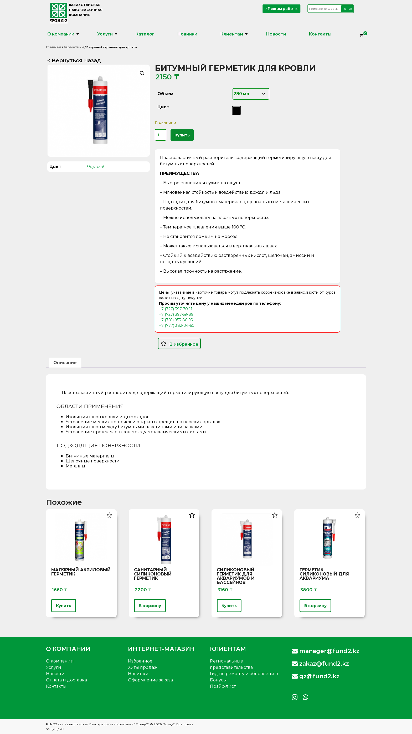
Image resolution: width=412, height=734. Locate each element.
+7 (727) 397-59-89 (176, 314)
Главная (53, 47)
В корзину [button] (150, 605)
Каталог (144, 34)
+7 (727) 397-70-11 (175, 309)
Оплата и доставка (66, 679)
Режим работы (282, 8)
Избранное (140, 661)
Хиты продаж (142, 667)
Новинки (187, 34)
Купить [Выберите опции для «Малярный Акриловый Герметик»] (63, 605)
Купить (182, 134)
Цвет (163, 106)
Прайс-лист (223, 686)
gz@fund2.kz (315, 676)
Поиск (347, 9)
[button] (142, 73)
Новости (276, 34)
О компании (60, 34)
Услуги (105, 34)
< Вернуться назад (74, 60)
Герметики (74, 47)
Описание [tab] (65, 362)
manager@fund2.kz (325, 651)
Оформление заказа (150, 679)
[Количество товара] (160, 135)
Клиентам (231, 34)
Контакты (320, 34)
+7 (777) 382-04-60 (176, 325)
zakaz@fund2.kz (320, 663)
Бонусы (218, 679)
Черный (95, 166)
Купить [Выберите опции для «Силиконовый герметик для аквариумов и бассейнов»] (229, 605)
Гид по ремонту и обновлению (244, 673)
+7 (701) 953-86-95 (176, 320)
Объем (165, 93)
